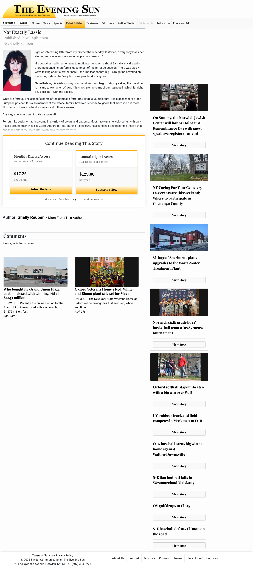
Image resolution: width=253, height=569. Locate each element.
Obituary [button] (108, 23)
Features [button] (92, 23)
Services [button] (150, 558)
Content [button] (134, 558)
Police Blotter (127, 23)
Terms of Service (43, 555)
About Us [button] (118, 558)
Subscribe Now (41, 189)
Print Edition (74, 23)
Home (36, 23)
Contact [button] (164, 558)
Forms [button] (178, 558)
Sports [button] (58, 23)
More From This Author (65, 218)
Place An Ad (181, 23)
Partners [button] (212, 558)
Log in (75, 199)
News (46, 23)
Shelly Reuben (32, 217)
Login (23, 22)
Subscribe (9, 22)
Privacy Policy (64, 555)
